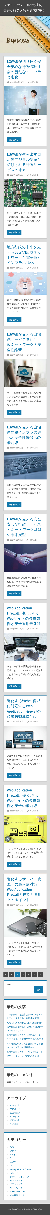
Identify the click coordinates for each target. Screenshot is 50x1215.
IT (10, 1158)
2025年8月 (15, 1124)
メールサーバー (17, 1191)
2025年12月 (15, 1109)
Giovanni (34, 82)
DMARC (13, 1150)
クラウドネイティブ (19, 1176)
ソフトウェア (16, 1184)
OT (11, 1165)
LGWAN (13, 1162)
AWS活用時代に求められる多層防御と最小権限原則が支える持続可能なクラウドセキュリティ (25, 1027)
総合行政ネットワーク (20, 1195)
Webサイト (15, 1173)
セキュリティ (16, 1180)
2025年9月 (15, 1120)
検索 (9, 984)
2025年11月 (15, 1112)
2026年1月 (15, 1105)
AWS (12, 1147)
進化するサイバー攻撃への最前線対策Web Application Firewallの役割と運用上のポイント (24, 889)
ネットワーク (16, 1188)
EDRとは (14, 1154)
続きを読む (13, 139)
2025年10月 (15, 1116)
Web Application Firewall (21, 1169)
